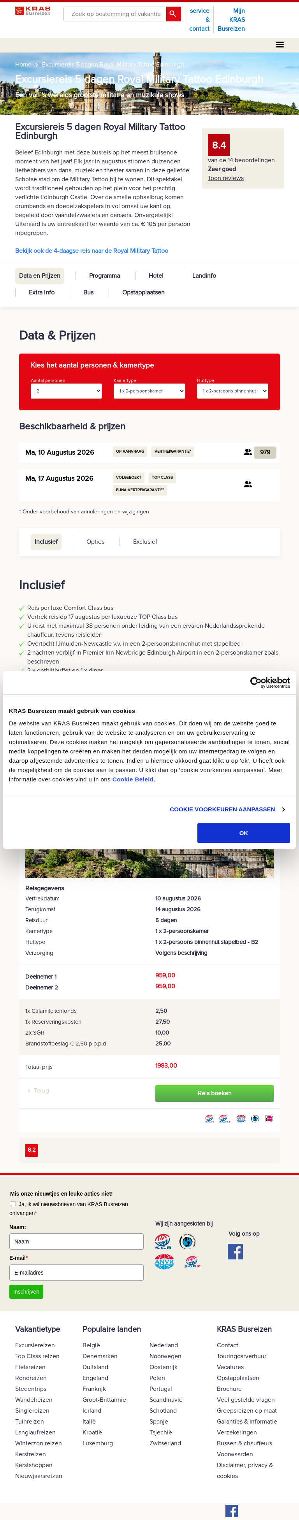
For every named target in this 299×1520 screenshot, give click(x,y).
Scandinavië (166, 1400)
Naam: (17, 1227)
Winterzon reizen (38, 1443)
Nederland (164, 1345)
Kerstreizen (30, 1454)
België (91, 1345)
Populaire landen (112, 1329)
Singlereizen (32, 1411)
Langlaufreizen (35, 1432)
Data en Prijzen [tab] (39, 276)
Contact (227, 1345)
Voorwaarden (235, 1454)
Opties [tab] (95, 542)
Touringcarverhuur (241, 1356)
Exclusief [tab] (145, 542)
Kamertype (149, 388)
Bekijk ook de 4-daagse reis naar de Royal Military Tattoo (91, 251)
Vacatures (230, 1367)
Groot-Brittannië (104, 1400)
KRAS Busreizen (244, 1329)
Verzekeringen (237, 1432)
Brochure (229, 1389)
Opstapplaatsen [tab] (143, 292)
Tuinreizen (29, 1421)
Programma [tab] (104, 276)
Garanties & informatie (247, 1421)
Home (23, 64)
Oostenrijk (164, 1367)
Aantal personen (66, 388)
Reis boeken (215, 1093)
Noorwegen (165, 1356)
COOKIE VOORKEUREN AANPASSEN (222, 809)
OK (243, 833)
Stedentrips (30, 1389)
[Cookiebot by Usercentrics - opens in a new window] (256, 682)
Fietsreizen (30, 1367)
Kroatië (92, 1432)
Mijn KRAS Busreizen (231, 20)
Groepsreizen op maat (247, 1411)
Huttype (232, 388)
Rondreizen (31, 1378)
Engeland (95, 1378)
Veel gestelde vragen (246, 1400)
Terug (41, 1090)
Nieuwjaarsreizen (38, 1476)
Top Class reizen (37, 1356)
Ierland (92, 1411)
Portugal (161, 1389)
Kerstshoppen (34, 1465)
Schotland (163, 1411)
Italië (89, 1421)
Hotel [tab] (156, 276)
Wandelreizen (34, 1400)
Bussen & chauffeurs (244, 1443)
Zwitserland (165, 1443)
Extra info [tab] (42, 292)
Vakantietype (37, 1329)
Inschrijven (26, 1292)
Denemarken (100, 1356)
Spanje (159, 1421)
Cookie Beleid (133, 779)
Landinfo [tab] (204, 276)
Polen (157, 1378)
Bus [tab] (88, 292)
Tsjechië (161, 1432)
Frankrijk (94, 1389)
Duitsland (95, 1367)
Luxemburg (98, 1443)
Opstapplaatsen (238, 1378)
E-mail (18, 1258)
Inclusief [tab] (46, 542)
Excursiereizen (35, 1345)
